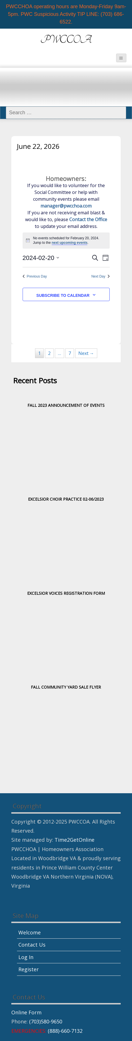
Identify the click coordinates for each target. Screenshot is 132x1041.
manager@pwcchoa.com (66, 206)
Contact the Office (88, 219)
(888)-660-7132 (65, 1030)
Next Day (100, 276)
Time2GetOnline (74, 839)
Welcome (29, 932)
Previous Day (35, 276)
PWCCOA (66, 40)
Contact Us (32, 944)
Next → (86, 353)
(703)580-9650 (45, 1021)
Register (28, 969)
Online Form (26, 1012)
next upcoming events (70, 243)
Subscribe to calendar (63, 295)
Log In (25, 957)
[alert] (66, 240)
